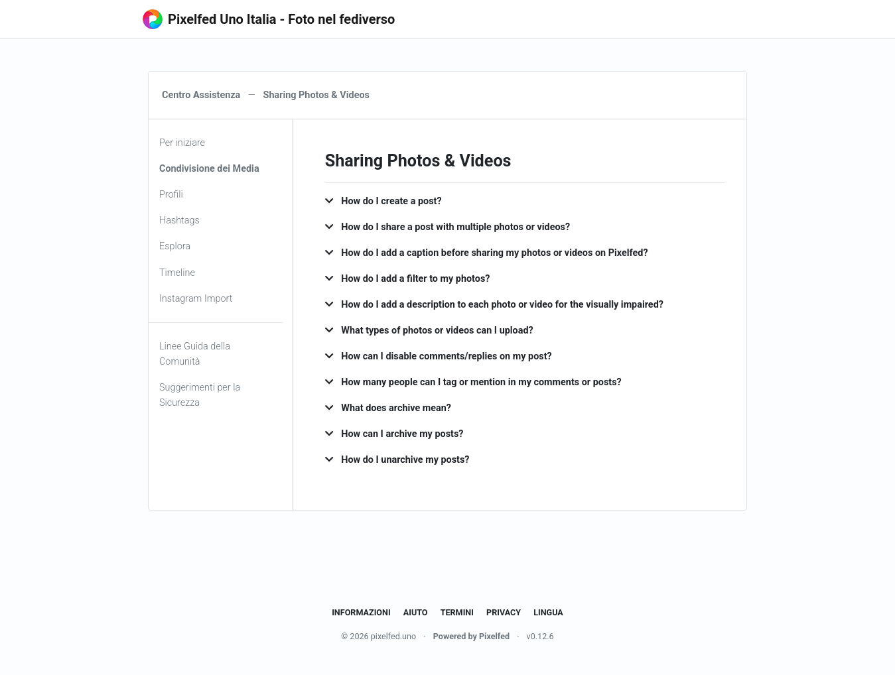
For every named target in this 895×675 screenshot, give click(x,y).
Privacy (503, 612)
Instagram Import (195, 298)
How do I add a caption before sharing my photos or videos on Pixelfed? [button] (486, 253)
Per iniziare (182, 143)
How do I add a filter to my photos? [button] (407, 278)
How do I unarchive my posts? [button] (397, 459)
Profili (171, 194)
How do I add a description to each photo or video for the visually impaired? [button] (494, 304)
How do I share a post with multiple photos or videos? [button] (447, 227)
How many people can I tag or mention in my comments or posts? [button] (473, 382)
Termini (457, 612)
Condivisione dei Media (209, 168)
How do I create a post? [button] (383, 201)
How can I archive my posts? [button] (394, 434)
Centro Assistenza (201, 95)
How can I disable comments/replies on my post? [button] (438, 356)
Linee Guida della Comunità (194, 354)
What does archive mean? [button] (388, 408)
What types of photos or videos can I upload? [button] (429, 330)
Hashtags (179, 220)
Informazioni (361, 612)
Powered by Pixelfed (471, 636)
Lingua (548, 612)
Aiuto (415, 612)
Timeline (177, 272)
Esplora (174, 246)
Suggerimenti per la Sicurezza (199, 395)
